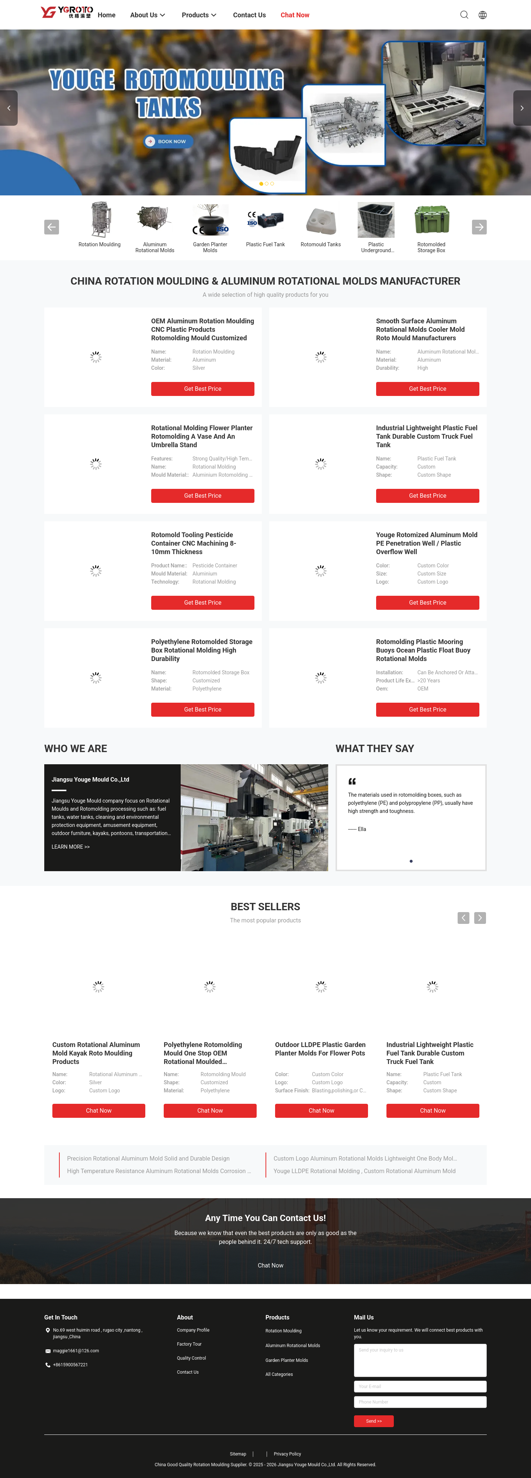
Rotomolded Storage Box (431, 247)
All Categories (279, 1374)
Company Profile (193, 1330)
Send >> (374, 1421)
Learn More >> (71, 847)
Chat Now (99, 1110)
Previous (9, 108)
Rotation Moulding (100, 244)
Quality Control (191, 1358)
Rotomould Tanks (321, 244)
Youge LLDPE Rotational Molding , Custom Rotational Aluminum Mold (365, 1171)
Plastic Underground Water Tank (376, 250)
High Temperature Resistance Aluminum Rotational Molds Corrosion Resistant (159, 1171)
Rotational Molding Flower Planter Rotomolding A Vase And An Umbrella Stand (202, 436)
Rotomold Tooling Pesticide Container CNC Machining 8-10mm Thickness (193, 543)
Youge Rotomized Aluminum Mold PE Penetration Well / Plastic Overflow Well (427, 543)
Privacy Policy (287, 1454)
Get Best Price (203, 388)
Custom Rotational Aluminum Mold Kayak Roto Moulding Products (96, 1053)
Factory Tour (189, 1344)
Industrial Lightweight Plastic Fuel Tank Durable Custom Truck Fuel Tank (427, 436)
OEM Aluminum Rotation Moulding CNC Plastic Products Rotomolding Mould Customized (202, 329)
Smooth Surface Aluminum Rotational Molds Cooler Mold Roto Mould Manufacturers (420, 329)
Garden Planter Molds (210, 247)
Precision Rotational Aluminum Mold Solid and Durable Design (148, 1158)
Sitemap (238, 1454)
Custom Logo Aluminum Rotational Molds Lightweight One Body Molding (366, 1158)
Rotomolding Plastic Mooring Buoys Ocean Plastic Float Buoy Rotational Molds (423, 650)
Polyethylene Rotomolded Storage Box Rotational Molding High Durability (202, 650)
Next (522, 108)
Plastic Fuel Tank (265, 244)
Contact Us (188, 1372)
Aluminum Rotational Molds (154, 247)
